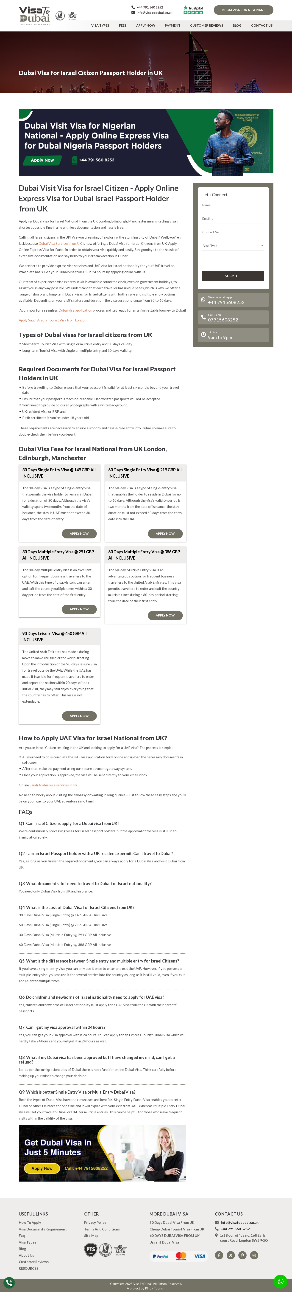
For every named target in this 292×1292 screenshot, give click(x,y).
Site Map (91, 1235)
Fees (132, 25)
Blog (239, 25)
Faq (22, 1235)
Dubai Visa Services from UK (60, 242)
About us (26, 1254)
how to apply (30, 1221)
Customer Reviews (210, 25)
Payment (178, 25)
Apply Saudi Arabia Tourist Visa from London (52, 319)
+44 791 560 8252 (147, 7)
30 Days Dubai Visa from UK (172, 1221)
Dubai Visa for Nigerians (243, 10)
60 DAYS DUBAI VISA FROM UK (175, 1235)
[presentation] (226, 259)
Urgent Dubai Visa (164, 1241)
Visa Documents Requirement (43, 1228)
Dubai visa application (75, 309)
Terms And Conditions (102, 1228)
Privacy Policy (95, 1221)
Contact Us (262, 25)
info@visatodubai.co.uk (151, 12)
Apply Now (153, 25)
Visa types (111, 25)
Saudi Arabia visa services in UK (54, 784)
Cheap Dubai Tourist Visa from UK (177, 1228)
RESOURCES (28, 1267)
